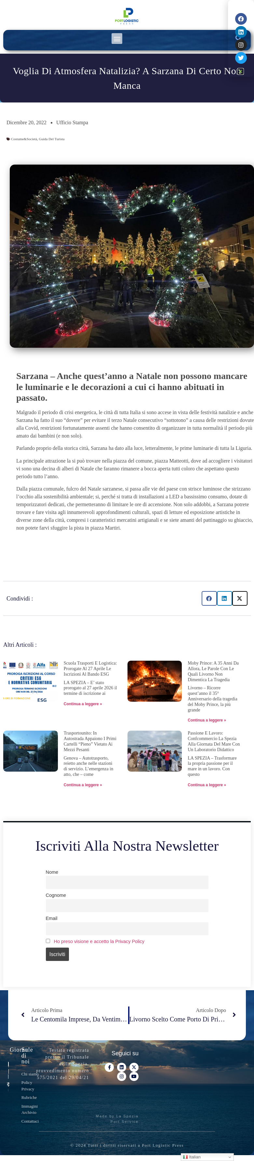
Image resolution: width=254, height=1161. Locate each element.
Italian (192, 1157)
